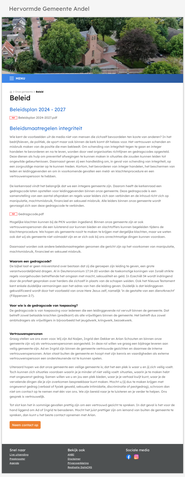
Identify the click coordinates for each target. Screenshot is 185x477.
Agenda (14, 463)
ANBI (71, 454)
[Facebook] (129, 456)
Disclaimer (74, 458)
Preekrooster (17, 458)
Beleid (39, 91)
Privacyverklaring (78, 463)
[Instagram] (136, 456)
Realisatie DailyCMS (80, 467)
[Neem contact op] (25, 425)
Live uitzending (19, 454)
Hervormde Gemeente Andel (49, 8)
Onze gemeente (24, 91)
